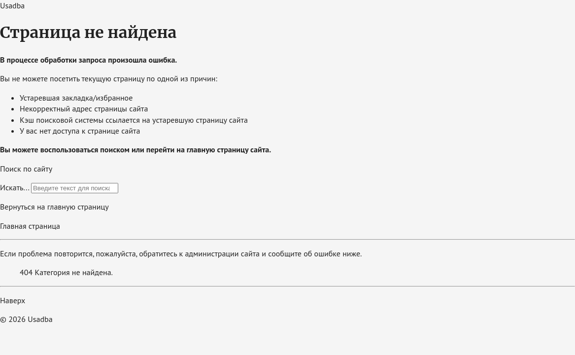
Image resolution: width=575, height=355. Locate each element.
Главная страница (30, 226)
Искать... (14, 187)
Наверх (12, 300)
